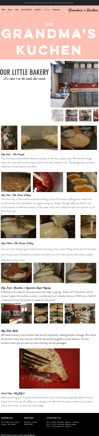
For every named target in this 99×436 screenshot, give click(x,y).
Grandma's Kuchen (82, 10)
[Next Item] (95, 84)
